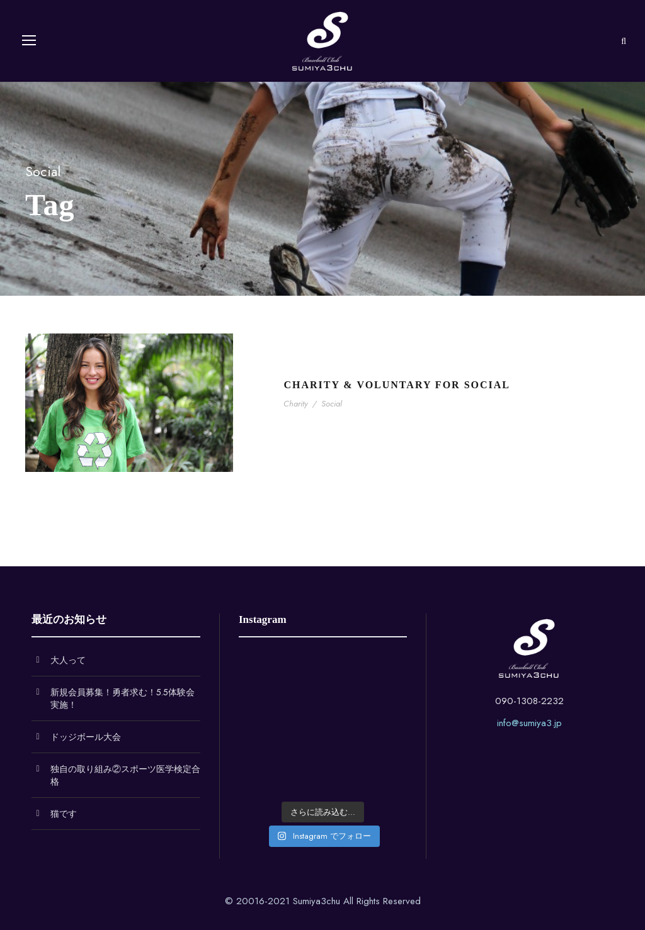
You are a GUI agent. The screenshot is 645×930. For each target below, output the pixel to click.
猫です (63, 813)
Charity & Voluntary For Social (396, 384)
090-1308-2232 (529, 701)
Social (331, 404)
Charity (295, 404)
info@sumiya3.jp (529, 723)
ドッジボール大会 (85, 737)
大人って (68, 660)
